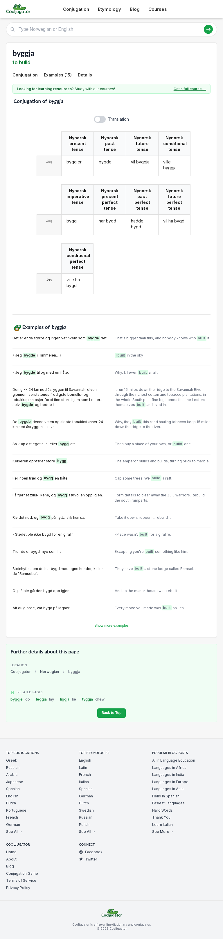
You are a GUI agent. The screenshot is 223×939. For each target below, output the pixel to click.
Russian (12, 767)
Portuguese (16, 810)
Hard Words (162, 810)
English (12, 796)
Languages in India (168, 774)
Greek (11, 760)
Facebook (90, 852)
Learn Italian (162, 824)
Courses (157, 9)
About (11, 859)
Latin (83, 767)
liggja (68, 699)
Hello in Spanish (165, 796)
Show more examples (111, 625)
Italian (84, 782)
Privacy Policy (18, 887)
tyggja (93, 699)
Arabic (11, 774)
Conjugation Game (22, 873)
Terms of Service (21, 880)
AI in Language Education (173, 760)
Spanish (13, 789)
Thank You (161, 817)
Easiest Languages (168, 803)
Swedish (86, 810)
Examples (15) (58, 74)
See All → (14, 831)
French (12, 817)
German (13, 824)
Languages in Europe (170, 782)
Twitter (88, 859)
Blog (135, 9)
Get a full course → (190, 89)
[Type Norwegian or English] (111, 29)
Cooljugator (20, 671)
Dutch (11, 803)
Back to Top (111, 713)
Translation (118, 119)
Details (85, 74)
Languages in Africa (169, 767)
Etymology (109, 9)
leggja (45, 699)
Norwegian (49, 671)
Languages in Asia (168, 789)
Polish (84, 824)
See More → (163, 831)
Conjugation (76, 9)
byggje (20, 699)
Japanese (14, 782)
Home (11, 852)
